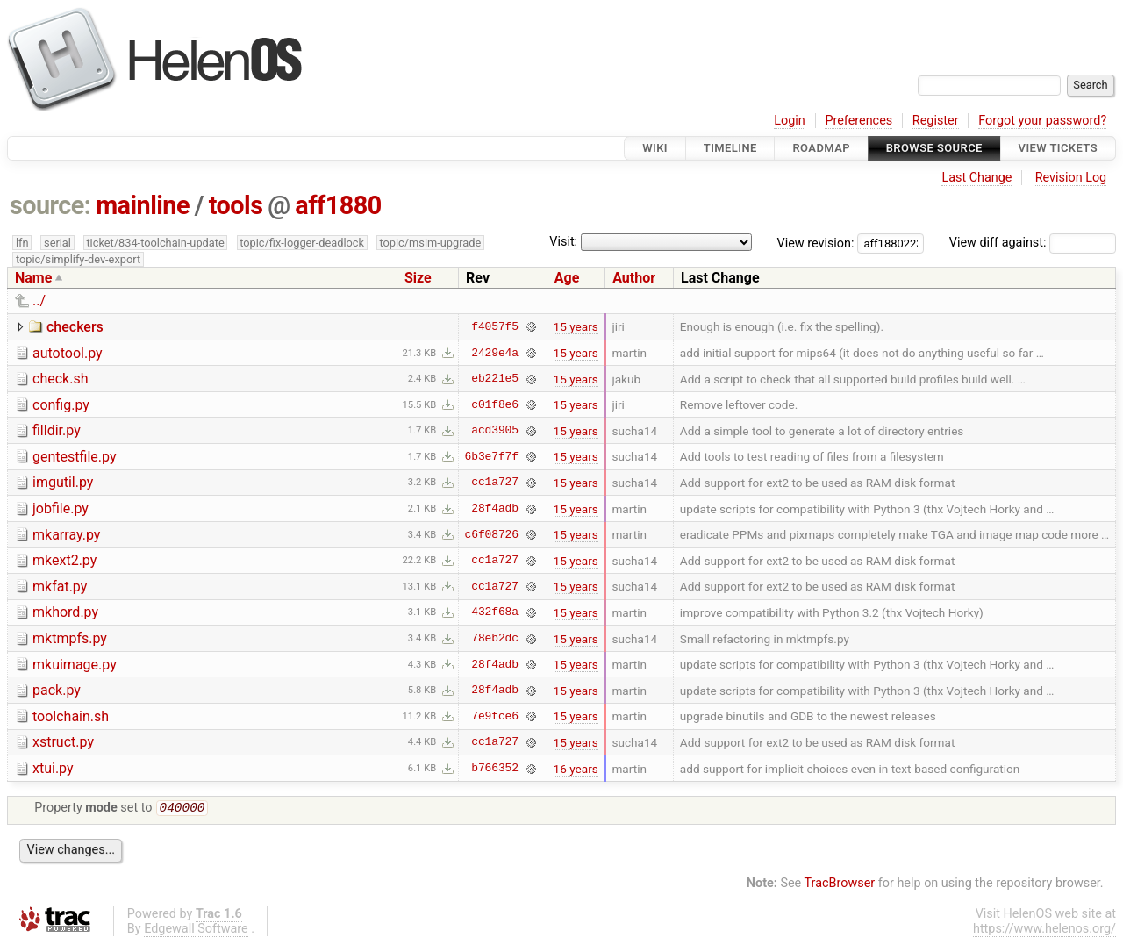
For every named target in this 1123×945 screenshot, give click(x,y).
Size (418, 277)
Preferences (858, 120)
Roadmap (821, 147)
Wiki (655, 147)
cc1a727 (495, 482)
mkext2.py (64, 560)
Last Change (976, 177)
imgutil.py (62, 482)
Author (633, 277)
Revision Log (1071, 177)
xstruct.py (63, 742)
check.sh (60, 378)
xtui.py (53, 768)
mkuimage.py (74, 664)
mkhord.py (65, 612)
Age (567, 277)
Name (33, 277)
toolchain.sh (70, 716)
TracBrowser (840, 884)
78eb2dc (495, 639)
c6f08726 (492, 534)
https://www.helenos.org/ (1044, 930)
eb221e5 (495, 379)
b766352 (495, 769)
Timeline (730, 147)
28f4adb (495, 509)
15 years (576, 326)
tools (236, 205)
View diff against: (1032, 242)
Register (935, 120)
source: (50, 205)
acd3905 (495, 431)
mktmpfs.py (69, 638)
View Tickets (1058, 147)
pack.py (56, 690)
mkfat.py (59, 586)
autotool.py (67, 353)
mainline (143, 205)
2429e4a (495, 353)
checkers (75, 327)
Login (789, 120)
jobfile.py (60, 508)
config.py (60, 405)
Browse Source (934, 147)
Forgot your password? (1042, 120)
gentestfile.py (74, 456)
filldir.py (56, 430)
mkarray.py (66, 534)
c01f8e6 (495, 404)
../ (39, 300)
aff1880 (338, 205)
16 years (576, 769)
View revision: (816, 242)
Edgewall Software (196, 930)
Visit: (563, 241)
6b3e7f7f (492, 456)
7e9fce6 (495, 716)
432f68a (495, 612)
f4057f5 (495, 326)
